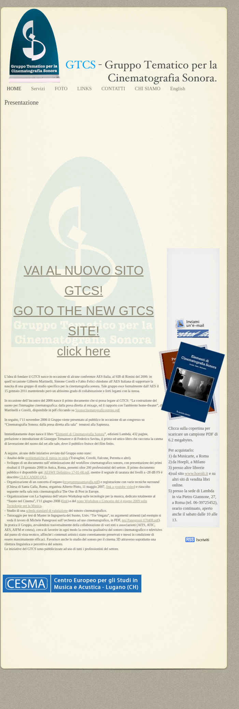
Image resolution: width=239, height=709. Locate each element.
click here (83, 351)
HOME (15, 88)
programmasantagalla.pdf (81, 482)
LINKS (85, 88)
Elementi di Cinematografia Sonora (80, 434)
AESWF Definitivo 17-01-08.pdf (66, 472)
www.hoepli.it (196, 473)
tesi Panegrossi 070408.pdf (140, 520)
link (65, 501)
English (177, 88)
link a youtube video (120, 487)
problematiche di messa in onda (47, 458)
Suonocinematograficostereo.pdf (97, 410)
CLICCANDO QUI (32, 477)
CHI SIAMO (148, 88)
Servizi (38, 88)
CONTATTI (113, 88)
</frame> (185, 681)
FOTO (62, 88)
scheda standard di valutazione (47, 510)
